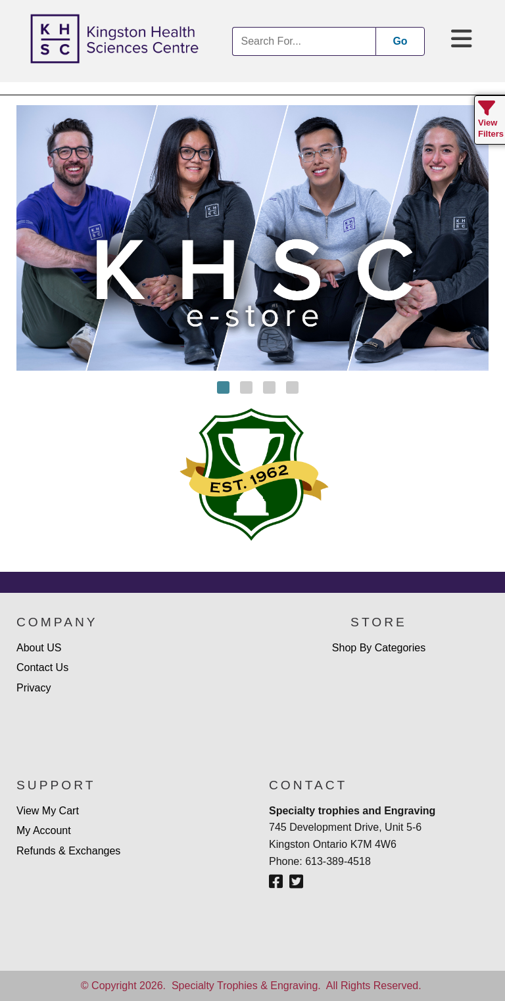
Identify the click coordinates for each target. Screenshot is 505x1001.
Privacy (33, 687)
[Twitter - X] (296, 882)
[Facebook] (276, 882)
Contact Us (42, 667)
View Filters (491, 122)
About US (38, 647)
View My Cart (47, 810)
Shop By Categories (378, 647)
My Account (43, 830)
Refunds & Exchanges (68, 850)
